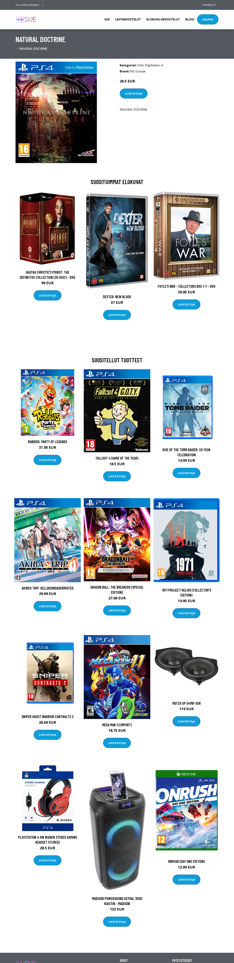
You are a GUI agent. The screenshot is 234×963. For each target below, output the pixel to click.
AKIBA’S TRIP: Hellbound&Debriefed (47, 588)
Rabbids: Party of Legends (47, 441)
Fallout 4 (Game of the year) (117, 458)
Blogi (189, 19)
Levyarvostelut (128, 19)
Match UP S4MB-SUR (186, 703)
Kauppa (207, 19)
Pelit (140, 65)
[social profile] (43, 4)
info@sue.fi (209, 5)
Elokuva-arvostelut (163, 19)
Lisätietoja (133, 93)
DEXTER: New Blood (117, 296)
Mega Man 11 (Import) (117, 724)
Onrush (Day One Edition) (186, 861)
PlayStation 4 (154, 65)
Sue (107, 19)
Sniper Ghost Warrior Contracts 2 (48, 716)
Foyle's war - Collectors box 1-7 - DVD (186, 286)
